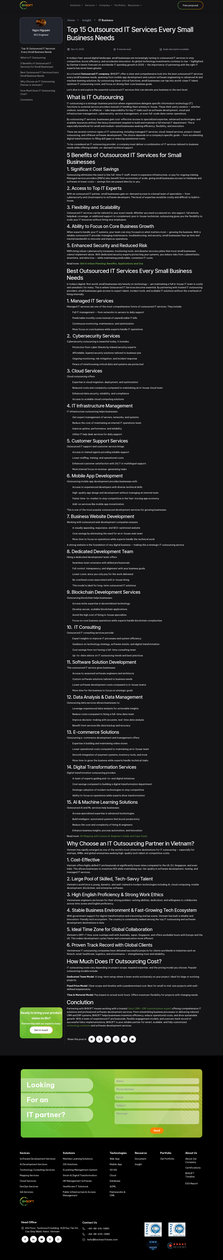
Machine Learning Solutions (77, 1158)
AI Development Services (33, 1164)
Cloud (113, 1175)
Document (140, 1158)
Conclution (26, 99)
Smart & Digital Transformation (80, 1175)
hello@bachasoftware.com (102, 1239)
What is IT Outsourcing (33, 57)
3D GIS (113, 1169)
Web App (115, 1158)
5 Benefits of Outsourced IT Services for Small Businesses (36, 65)
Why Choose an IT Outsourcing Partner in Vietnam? (37, 83)
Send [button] (157, 1130)
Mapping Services (29, 1175)
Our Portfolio (167, 1158)
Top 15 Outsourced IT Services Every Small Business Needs (38, 50)
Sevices (25, 1153)
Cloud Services (28, 1180)
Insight (138, 1164)
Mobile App (116, 1164)
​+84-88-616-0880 (98, 1228)
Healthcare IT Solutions (75, 1186)
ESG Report (191, 1183)
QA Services (26, 1192)
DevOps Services (29, 1186)
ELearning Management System (80, 1169)
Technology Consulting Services (37, 1169)
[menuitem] (76, 5)
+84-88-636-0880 (99, 1234)
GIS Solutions (70, 1164)
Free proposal (190, 5)
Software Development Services (37, 1158)
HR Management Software (77, 1180)
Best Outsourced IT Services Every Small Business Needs (39, 74)
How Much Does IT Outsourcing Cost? (37, 92)
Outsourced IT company (95, 73)
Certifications (192, 1167)
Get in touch (41, 1030)
